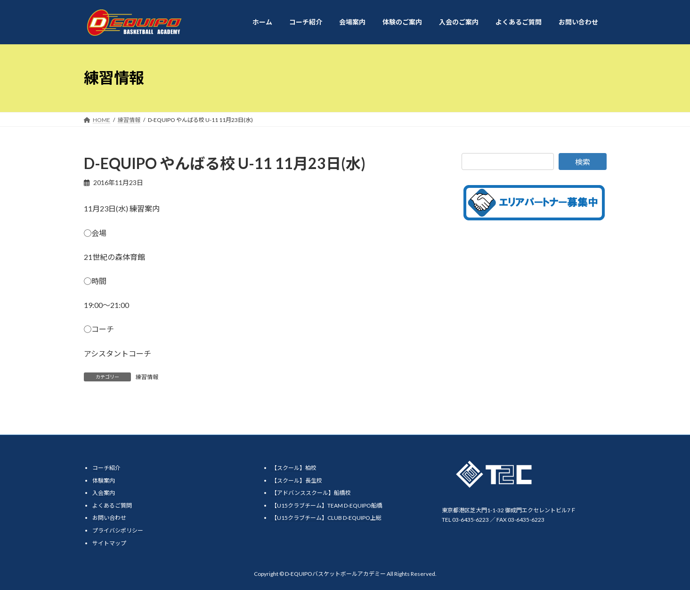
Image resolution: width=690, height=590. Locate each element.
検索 (582, 161)
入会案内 (103, 492)
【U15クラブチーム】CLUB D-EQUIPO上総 (326, 517)
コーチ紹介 (106, 467)
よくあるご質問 (112, 505)
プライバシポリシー (117, 530)
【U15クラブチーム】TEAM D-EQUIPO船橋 (326, 505)
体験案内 (103, 480)
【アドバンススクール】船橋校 (311, 492)
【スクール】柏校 (294, 467)
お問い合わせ (109, 517)
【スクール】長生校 (296, 480)
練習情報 (147, 376)
